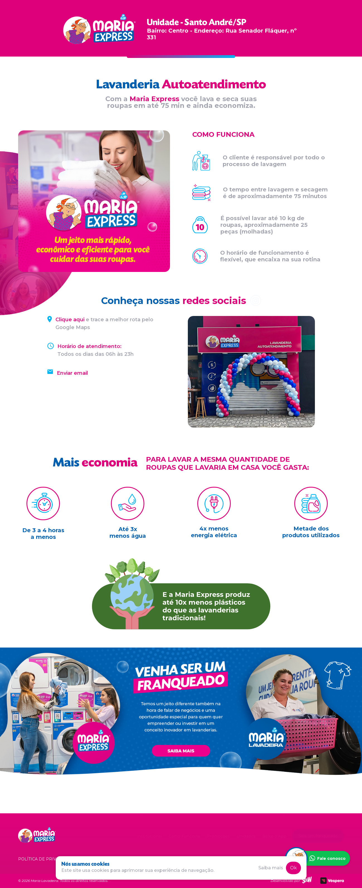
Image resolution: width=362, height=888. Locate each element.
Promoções (218, 836)
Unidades (246, 836)
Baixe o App (274, 836)
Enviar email (72, 373)
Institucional (149, 836)
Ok (293, 867)
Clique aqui (69, 320)
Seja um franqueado (317, 835)
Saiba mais (270, 867)
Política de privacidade (46, 859)
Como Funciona (184, 836)
